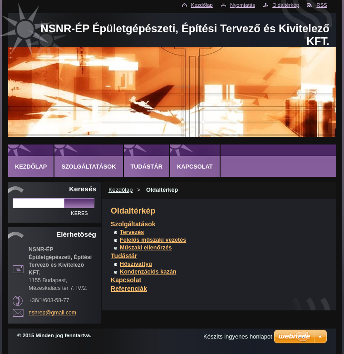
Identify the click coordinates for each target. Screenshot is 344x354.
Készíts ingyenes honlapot (237, 336)
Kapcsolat (126, 280)
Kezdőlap (202, 5)
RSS (321, 5)
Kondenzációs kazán (148, 272)
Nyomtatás (242, 5)
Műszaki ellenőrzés (146, 247)
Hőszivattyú (136, 264)
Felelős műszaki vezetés (153, 240)
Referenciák (129, 288)
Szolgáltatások (133, 224)
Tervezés (132, 232)
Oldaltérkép (285, 5)
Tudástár (124, 255)
